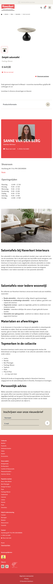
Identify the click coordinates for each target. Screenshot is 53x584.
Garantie (3, 525)
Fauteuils (3, 446)
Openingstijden (5, 545)
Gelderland (4, 494)
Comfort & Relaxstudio (7, 469)
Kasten (3, 453)
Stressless (4, 507)
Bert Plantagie (5, 484)
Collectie (6, 14)
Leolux (3, 500)
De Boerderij (4, 466)
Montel (3, 502)
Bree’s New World (6, 481)
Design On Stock (6, 487)
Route (3, 172)
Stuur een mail (10, 149)
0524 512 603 (24, 149)
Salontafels (18, 14)
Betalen (3, 520)
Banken (3, 443)
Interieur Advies (5, 474)
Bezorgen (4, 517)
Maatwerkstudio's (6, 471)
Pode (2, 505)
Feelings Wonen (5, 492)
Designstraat (4, 463)
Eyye (2, 489)
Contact (3, 515)
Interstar (3, 497)
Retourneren (4, 523)
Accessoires (4, 456)
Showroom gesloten (43, 76)
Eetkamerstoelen (6, 448)
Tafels (12, 14)
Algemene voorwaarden (27, 576)
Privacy (26, 578)
